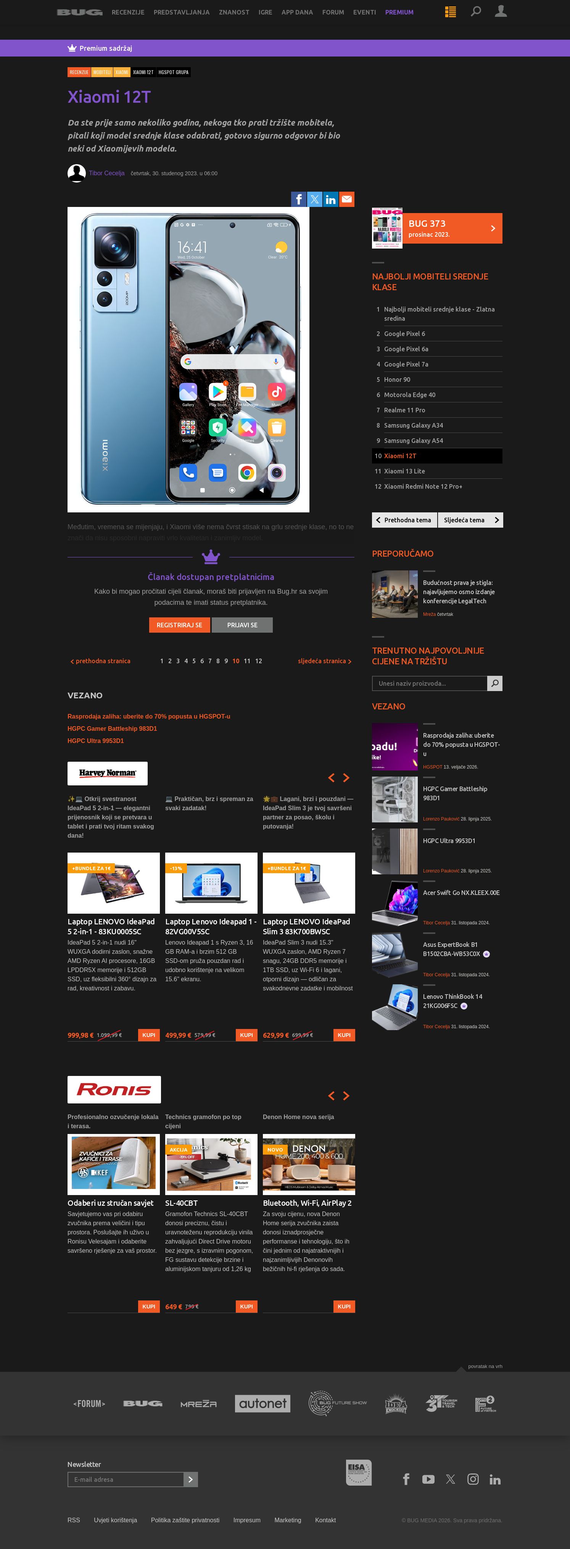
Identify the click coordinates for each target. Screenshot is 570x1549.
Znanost (245, 19)
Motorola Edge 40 (409, 394)
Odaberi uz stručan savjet (111, 1202)
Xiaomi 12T (400, 455)
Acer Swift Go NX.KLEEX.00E (461, 892)
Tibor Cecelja (107, 173)
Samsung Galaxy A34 (413, 425)
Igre (276, 19)
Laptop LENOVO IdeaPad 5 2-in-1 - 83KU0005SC (111, 926)
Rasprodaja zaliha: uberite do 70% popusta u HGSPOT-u (149, 716)
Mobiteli (102, 72)
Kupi (149, 1035)
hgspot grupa (173, 72)
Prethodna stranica (100, 660)
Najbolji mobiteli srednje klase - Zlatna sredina (439, 314)
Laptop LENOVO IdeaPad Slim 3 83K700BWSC (306, 926)
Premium (410, 19)
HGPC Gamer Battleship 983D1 (112, 728)
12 (258, 660)
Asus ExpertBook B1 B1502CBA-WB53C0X (456, 949)
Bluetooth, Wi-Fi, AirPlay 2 (307, 1202)
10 (235, 660)
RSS (74, 1520)
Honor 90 (397, 379)
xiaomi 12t (143, 72)
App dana (308, 19)
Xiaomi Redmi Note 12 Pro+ (423, 486)
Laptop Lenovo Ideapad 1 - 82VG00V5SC (211, 926)
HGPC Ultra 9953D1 (96, 741)
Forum (344, 19)
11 (247, 660)
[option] (114, 918)
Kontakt (325, 1520)
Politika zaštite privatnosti (185, 1520)
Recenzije (138, 19)
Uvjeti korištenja (115, 1520)
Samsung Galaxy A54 (413, 440)
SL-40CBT (181, 1202)
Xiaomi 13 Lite (404, 471)
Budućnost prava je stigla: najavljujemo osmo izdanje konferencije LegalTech (459, 591)
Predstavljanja (192, 19)
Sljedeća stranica (325, 660)
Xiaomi (122, 72)
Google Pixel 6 (404, 333)
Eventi (375, 19)
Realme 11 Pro (404, 410)
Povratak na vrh (485, 1366)
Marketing (287, 1520)
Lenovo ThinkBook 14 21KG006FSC (452, 1001)
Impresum (247, 1520)
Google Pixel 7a (406, 364)
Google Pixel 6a (406, 349)
